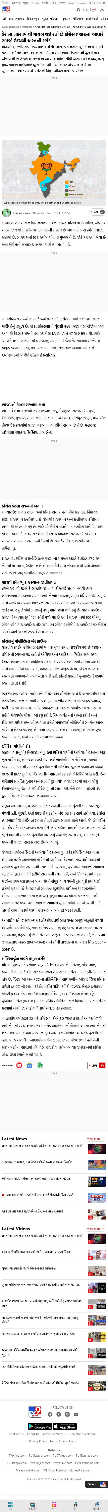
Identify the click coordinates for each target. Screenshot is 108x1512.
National (27, 26)
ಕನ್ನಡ (25, 3)
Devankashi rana (22, 213)
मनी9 (92, 3)
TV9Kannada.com (87, 1455)
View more (95, 1139)
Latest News (14, 1138)
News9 (16, 3)
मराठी (45, 3)
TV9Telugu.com (63, 1455)
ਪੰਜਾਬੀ (62, 3)
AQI (85, 9)
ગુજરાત (66, 18)
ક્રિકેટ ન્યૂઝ (33, 18)
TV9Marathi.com (39, 1455)
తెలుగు (35, 3)
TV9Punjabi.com (39, 1463)
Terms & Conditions (63, 1441)
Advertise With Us (54, 1434)
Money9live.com (79, 1470)
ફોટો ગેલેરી (92, 18)
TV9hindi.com (17, 1455)
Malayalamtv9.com (28, 1470)
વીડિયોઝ (78, 18)
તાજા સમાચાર (16, 18)
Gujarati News (10, 26)
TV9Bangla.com (17, 1463)
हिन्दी (5, 3)
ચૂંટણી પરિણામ (50, 18)
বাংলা (53, 3)
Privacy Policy (38, 1441)
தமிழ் (71, 3)
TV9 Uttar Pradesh (54, 1470)
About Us (33, 1434)
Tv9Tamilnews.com (87, 1463)
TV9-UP (102, 3)
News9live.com (62, 1463)
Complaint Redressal (83, 1434)
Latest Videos (16, 1228)
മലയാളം (81, 3)
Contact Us (16, 1434)
